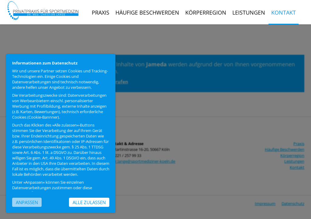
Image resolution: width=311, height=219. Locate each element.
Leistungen (248, 12)
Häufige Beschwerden (147, 12)
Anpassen (27, 202)
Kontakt (283, 12)
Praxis (100, 12)
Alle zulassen (89, 202)
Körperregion (205, 12)
